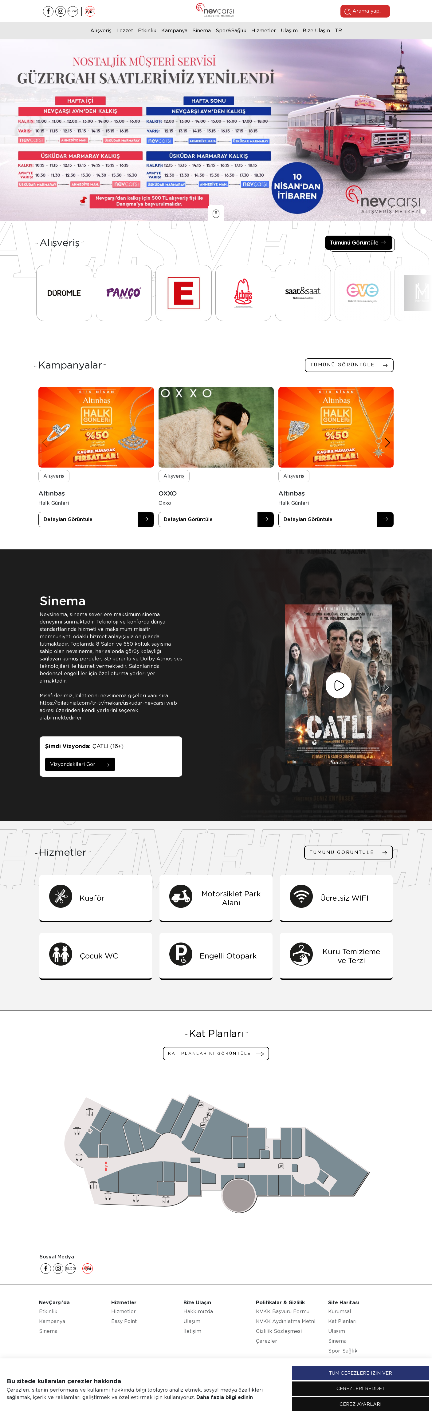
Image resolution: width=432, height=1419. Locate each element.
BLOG (73, 11)
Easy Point (124, 1321)
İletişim (192, 1331)
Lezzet (124, 31)
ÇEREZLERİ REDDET (360, 1388)
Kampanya (174, 31)
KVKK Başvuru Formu (282, 1311)
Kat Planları (342, 1321)
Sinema (201, 31)
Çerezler (266, 1341)
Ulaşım (289, 31)
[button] (415, 211)
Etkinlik (147, 31)
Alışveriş (101, 31)
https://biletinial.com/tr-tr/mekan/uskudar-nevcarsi (102, 703)
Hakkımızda (198, 1311)
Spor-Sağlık (343, 1351)
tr (338, 31)
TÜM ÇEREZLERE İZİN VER (360, 1373)
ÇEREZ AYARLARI (361, 1404)
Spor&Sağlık (231, 31)
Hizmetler (263, 31)
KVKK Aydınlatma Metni (285, 1321)
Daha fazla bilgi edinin (224, 1397)
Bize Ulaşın (316, 31)
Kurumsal (339, 1311)
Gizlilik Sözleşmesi (279, 1331)
